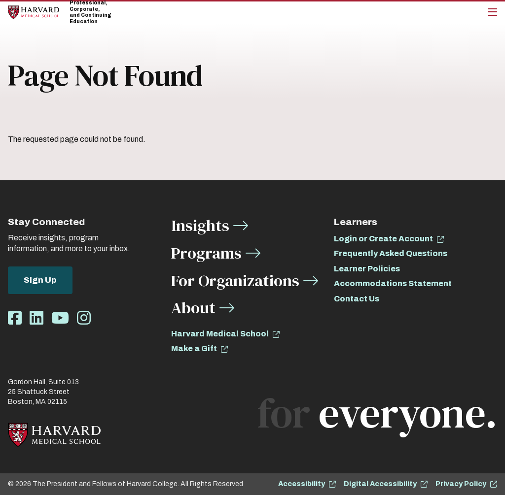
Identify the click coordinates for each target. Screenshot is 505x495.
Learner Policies (367, 268)
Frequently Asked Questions (390, 253)
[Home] (33, 12)
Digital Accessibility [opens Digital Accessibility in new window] (380, 484)
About (193, 308)
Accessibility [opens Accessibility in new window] (301, 484)
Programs (206, 253)
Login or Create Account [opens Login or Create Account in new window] (383, 238)
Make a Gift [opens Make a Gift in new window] (194, 348)
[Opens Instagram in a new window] (84, 318)
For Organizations (235, 280)
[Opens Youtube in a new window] (60, 318)
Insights (200, 225)
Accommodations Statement (393, 283)
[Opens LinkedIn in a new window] (36, 318)
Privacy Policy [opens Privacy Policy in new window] (460, 484)
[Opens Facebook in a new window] (15, 318)
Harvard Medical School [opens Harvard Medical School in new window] (220, 334)
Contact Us (356, 299)
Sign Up (40, 280)
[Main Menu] (492, 12)
